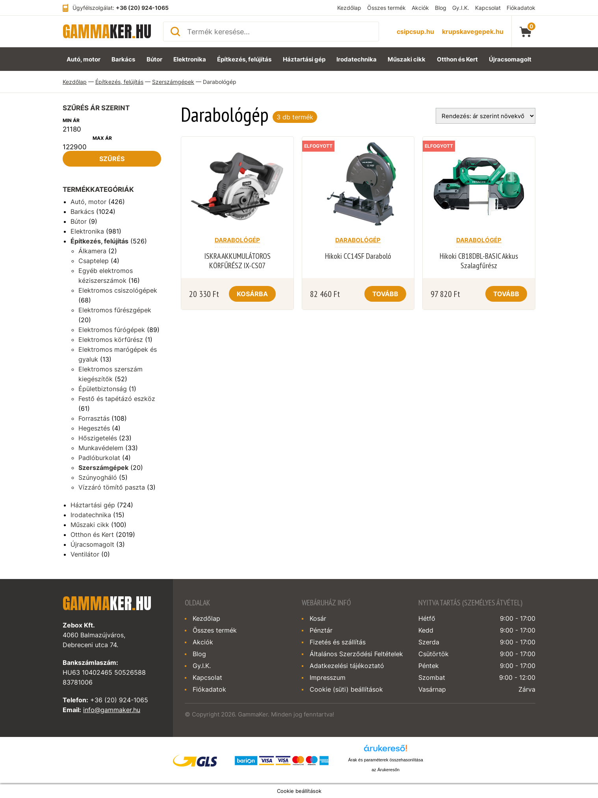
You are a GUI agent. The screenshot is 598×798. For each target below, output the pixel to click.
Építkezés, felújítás (244, 59)
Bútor (154, 59)
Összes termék (386, 7)
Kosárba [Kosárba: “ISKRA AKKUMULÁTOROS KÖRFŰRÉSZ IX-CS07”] (252, 294)
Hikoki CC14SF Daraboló (358, 256)
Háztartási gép (304, 59)
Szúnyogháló (97, 477)
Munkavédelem (100, 448)
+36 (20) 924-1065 (142, 7)
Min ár (71, 120)
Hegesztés (94, 428)
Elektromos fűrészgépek (114, 310)
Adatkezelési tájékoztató (347, 666)
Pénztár (321, 630)
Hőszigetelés (97, 438)
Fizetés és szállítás (338, 642)
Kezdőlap (349, 7)
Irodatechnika (356, 59)
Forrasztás (94, 418)
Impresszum (327, 677)
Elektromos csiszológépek (117, 290)
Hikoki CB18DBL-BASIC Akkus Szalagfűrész (479, 260)
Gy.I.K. (460, 7)
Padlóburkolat (99, 458)
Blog (440, 7)
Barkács (123, 59)
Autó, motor (83, 59)
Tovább (385, 294)
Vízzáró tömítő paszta (111, 487)
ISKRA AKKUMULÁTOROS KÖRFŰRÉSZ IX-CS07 (237, 260)
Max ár (102, 138)
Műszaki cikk (406, 59)
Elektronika (189, 59)
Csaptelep (93, 261)
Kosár (318, 618)
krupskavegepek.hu (472, 31)
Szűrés (111, 159)
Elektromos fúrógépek (111, 330)
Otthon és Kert (457, 59)
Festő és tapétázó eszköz (116, 399)
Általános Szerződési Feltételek (356, 654)
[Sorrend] (485, 116)
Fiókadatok (521, 7)
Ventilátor (85, 554)
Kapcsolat (488, 7)
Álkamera (92, 251)
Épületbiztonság (102, 389)
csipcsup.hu (415, 31)
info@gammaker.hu (111, 710)
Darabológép (237, 240)
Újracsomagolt (510, 59)
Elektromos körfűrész (110, 339)
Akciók (420, 7)
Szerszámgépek (173, 81)
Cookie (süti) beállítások (346, 689)
